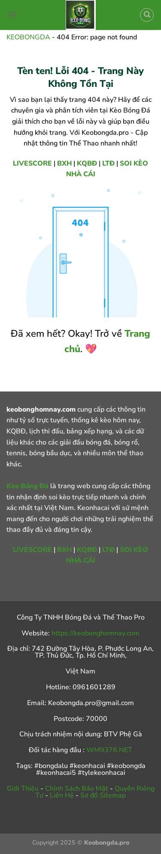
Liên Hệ (62, 795)
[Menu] (11, 14)
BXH (64, 163)
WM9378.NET (109, 750)
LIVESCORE (32, 163)
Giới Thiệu (23, 788)
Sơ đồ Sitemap (103, 795)
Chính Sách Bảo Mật (76, 788)
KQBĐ (87, 163)
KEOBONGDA (28, 37)
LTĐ (108, 163)
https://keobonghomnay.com (96, 633)
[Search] (147, 15)
